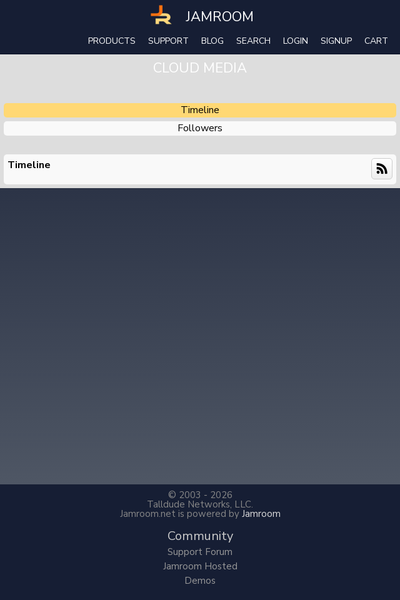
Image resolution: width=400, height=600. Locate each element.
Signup (336, 41)
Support (168, 41)
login (295, 41)
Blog (212, 41)
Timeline (200, 110)
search (253, 41)
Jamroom (261, 514)
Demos (200, 580)
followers (200, 128)
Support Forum (200, 552)
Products (112, 41)
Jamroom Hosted (200, 566)
